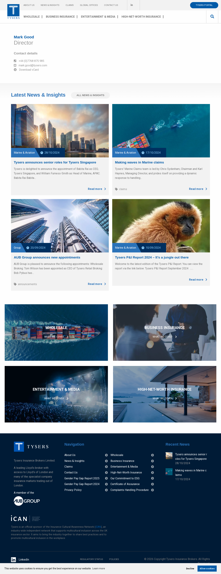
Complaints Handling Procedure (129, 490)
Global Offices (89, 5)
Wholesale (31, 16)
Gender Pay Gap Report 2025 (81, 478)
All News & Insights (90, 95)
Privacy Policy (73, 490)
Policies (114, 559)
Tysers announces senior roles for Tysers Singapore (55, 162)
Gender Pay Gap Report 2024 (81, 484)
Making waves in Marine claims (139, 162)
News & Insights (50, 5)
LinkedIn (20, 559)
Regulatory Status (91, 559)
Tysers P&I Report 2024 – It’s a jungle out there (152, 257)
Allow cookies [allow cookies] (207, 568)
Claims (70, 5)
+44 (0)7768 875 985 (29, 61)
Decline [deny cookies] (190, 568)
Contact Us (111, 5)
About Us (29, 5)
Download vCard (26, 69)
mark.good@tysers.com (30, 65)
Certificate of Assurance (125, 484)
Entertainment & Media (98, 16)
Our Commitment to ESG (125, 478)
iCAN (98, 526)
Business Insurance (60, 16)
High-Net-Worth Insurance (141, 16)
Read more (97, 188)
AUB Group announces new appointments (47, 257)
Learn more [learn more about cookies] (98, 568)
